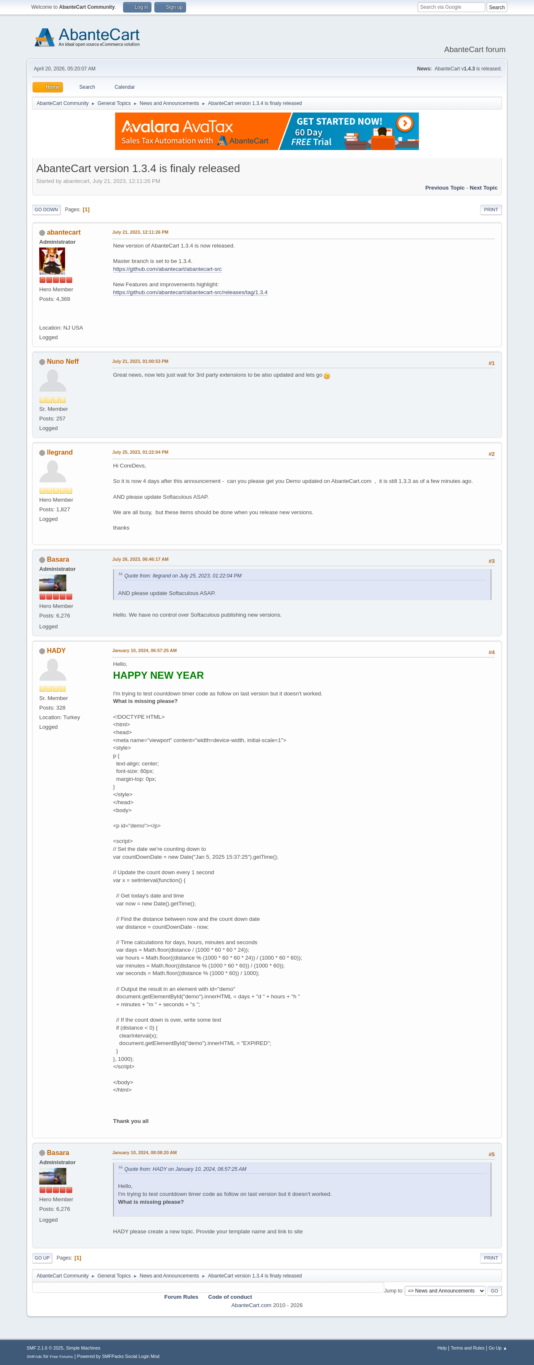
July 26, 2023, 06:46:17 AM (140, 559)
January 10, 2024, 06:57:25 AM (144, 650)
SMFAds (34, 1356)
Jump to (393, 1290)
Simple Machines (83, 1347)
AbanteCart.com (251, 1305)
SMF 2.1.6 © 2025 (45, 1347)
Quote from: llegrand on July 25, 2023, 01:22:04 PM (183, 576)
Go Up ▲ (498, 1347)
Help (442, 1347)
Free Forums (61, 1356)
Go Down (46, 209)
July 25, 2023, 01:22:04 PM (140, 452)
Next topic (484, 188)
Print (491, 209)
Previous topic (445, 188)
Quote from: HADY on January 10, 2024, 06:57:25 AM (185, 1169)
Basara (58, 559)
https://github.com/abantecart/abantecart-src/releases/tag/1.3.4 (190, 292)
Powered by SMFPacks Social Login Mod (118, 1356)
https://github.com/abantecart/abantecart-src (167, 269)
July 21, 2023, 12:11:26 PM (140, 232)
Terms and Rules (468, 1347)
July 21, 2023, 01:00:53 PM (140, 361)
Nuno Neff (62, 361)
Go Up (42, 1257)
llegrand (60, 452)
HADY (56, 650)
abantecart (64, 232)
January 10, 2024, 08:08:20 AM (144, 1152)
